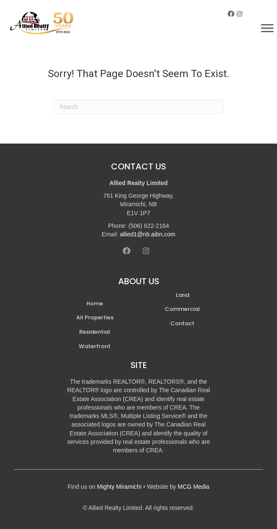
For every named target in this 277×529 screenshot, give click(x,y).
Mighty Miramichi (119, 486)
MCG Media (194, 486)
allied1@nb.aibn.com (147, 234)
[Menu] (267, 28)
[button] (231, 14)
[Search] (138, 107)
